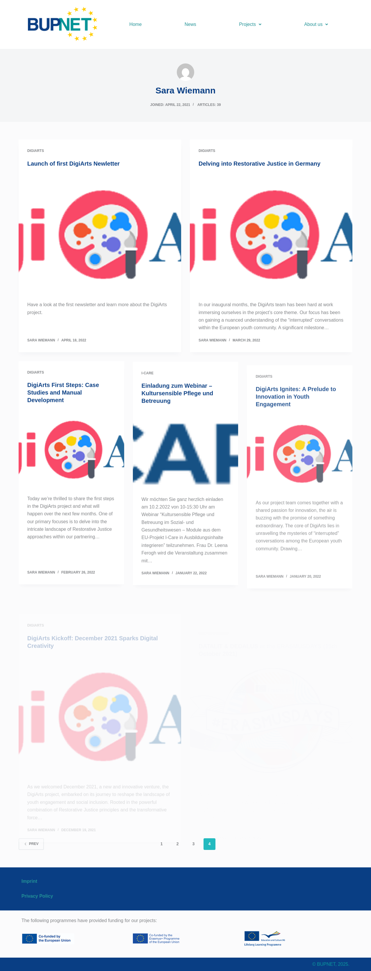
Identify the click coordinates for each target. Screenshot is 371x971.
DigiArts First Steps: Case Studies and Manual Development (63, 418)
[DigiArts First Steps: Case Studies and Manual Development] (71, 475)
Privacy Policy (37, 896)
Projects (250, 24)
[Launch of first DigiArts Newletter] (100, 235)
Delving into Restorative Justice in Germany (259, 167)
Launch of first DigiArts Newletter (73, 164)
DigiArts (35, 152)
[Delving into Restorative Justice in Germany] (271, 238)
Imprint (29, 881)
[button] (250, 24)
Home (135, 24)
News (190, 24)
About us (316, 24)
